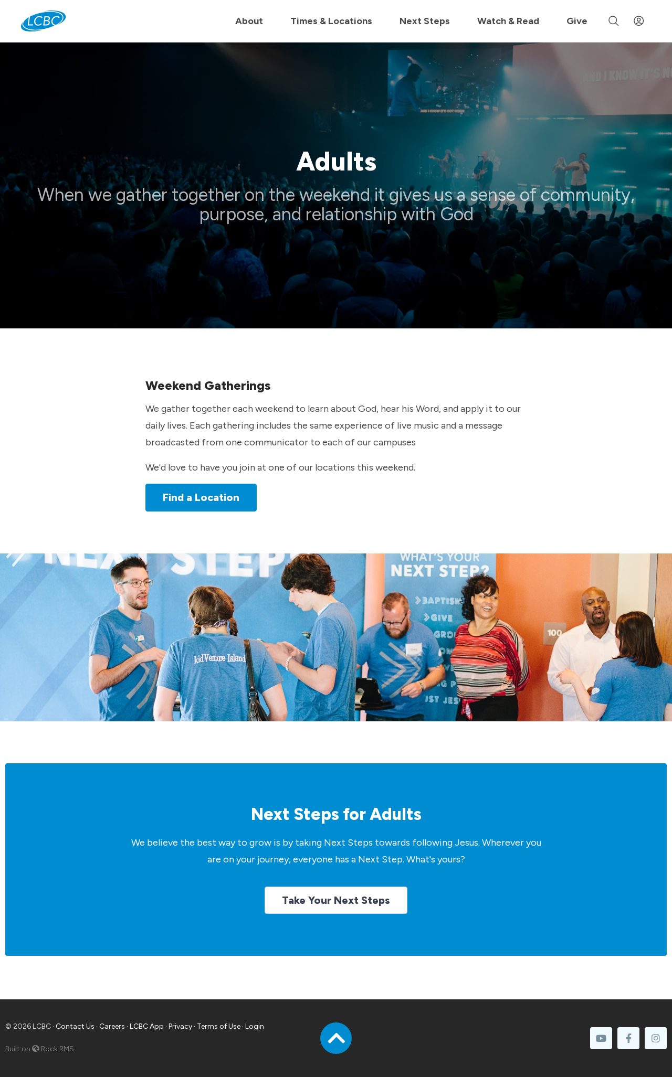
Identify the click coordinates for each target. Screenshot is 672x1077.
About (249, 21)
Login (254, 1026)
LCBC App (147, 1026)
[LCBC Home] (43, 21)
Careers (112, 1026)
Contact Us (75, 1026)
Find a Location (201, 497)
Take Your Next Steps (336, 900)
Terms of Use (218, 1026)
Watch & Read (508, 21)
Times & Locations (331, 21)
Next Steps (425, 21)
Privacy (180, 1026)
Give (576, 21)
